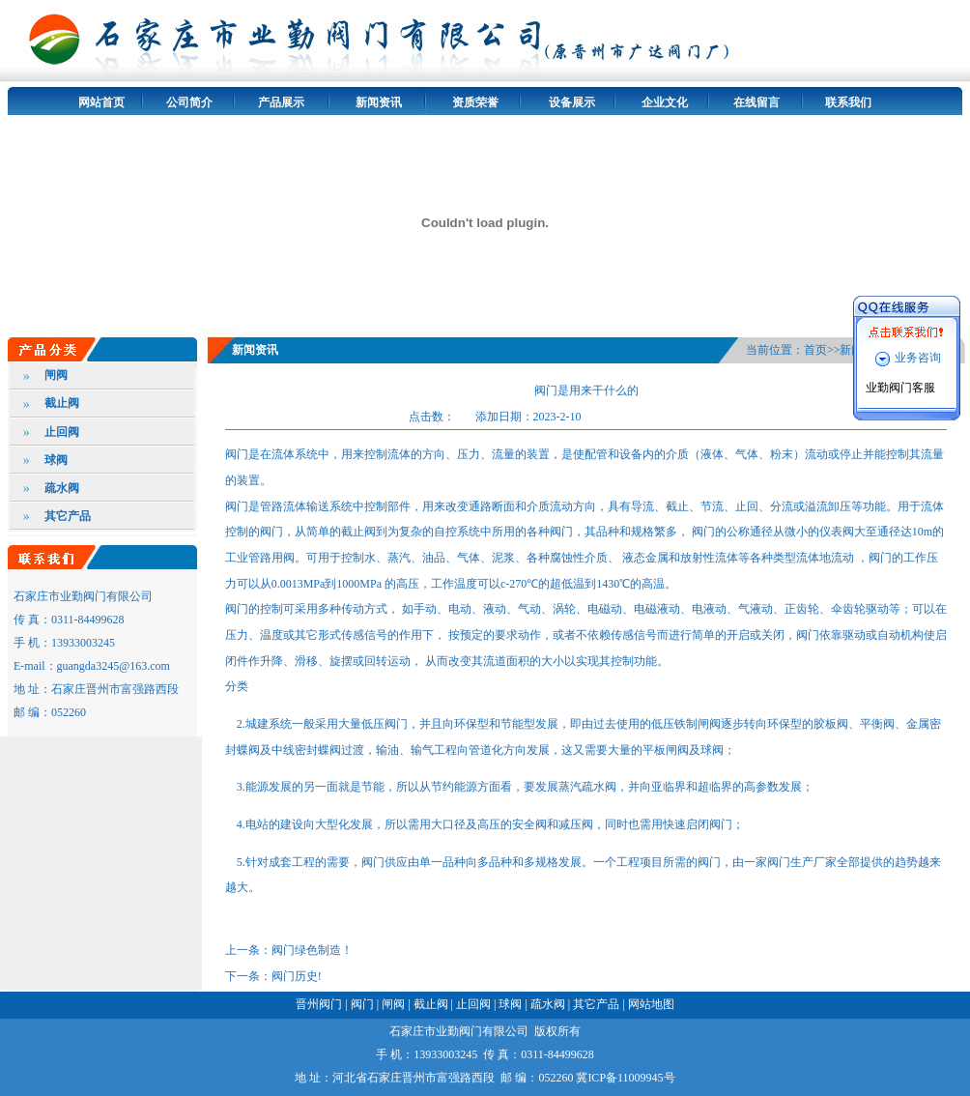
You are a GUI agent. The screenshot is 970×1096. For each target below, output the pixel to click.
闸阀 (56, 375)
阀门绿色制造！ (312, 950)
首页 (815, 350)
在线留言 (756, 102)
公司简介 (189, 102)
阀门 (362, 1004)
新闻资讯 (379, 102)
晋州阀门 (319, 1004)
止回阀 (61, 432)
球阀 (56, 460)
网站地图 (651, 1004)
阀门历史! (296, 976)
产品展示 (281, 102)
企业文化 (665, 102)
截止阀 (61, 403)
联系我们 (848, 102)
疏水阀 (61, 488)
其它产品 (67, 516)
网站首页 (101, 102)
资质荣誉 (475, 102)
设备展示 (572, 102)
